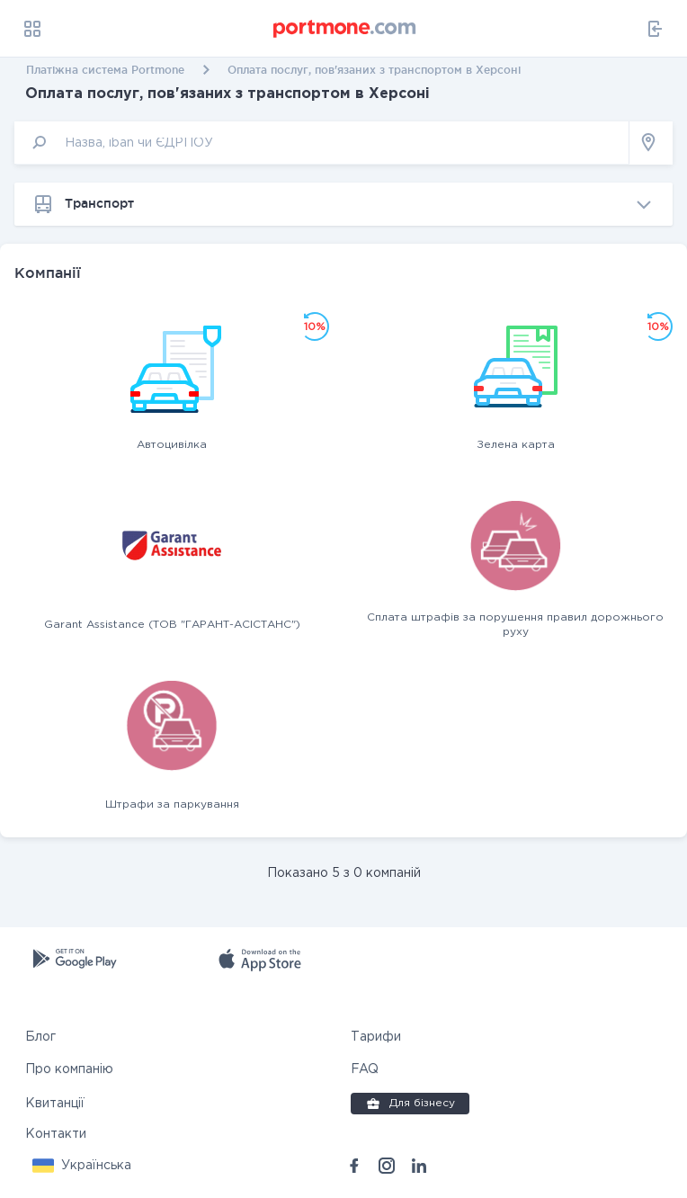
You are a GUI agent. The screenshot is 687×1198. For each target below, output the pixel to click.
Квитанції (55, 1103)
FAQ (365, 1069)
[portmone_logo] (345, 29)
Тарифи (376, 1037)
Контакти (55, 1134)
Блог (40, 1037)
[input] (321, 142)
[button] (81, 1165)
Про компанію (69, 1069)
